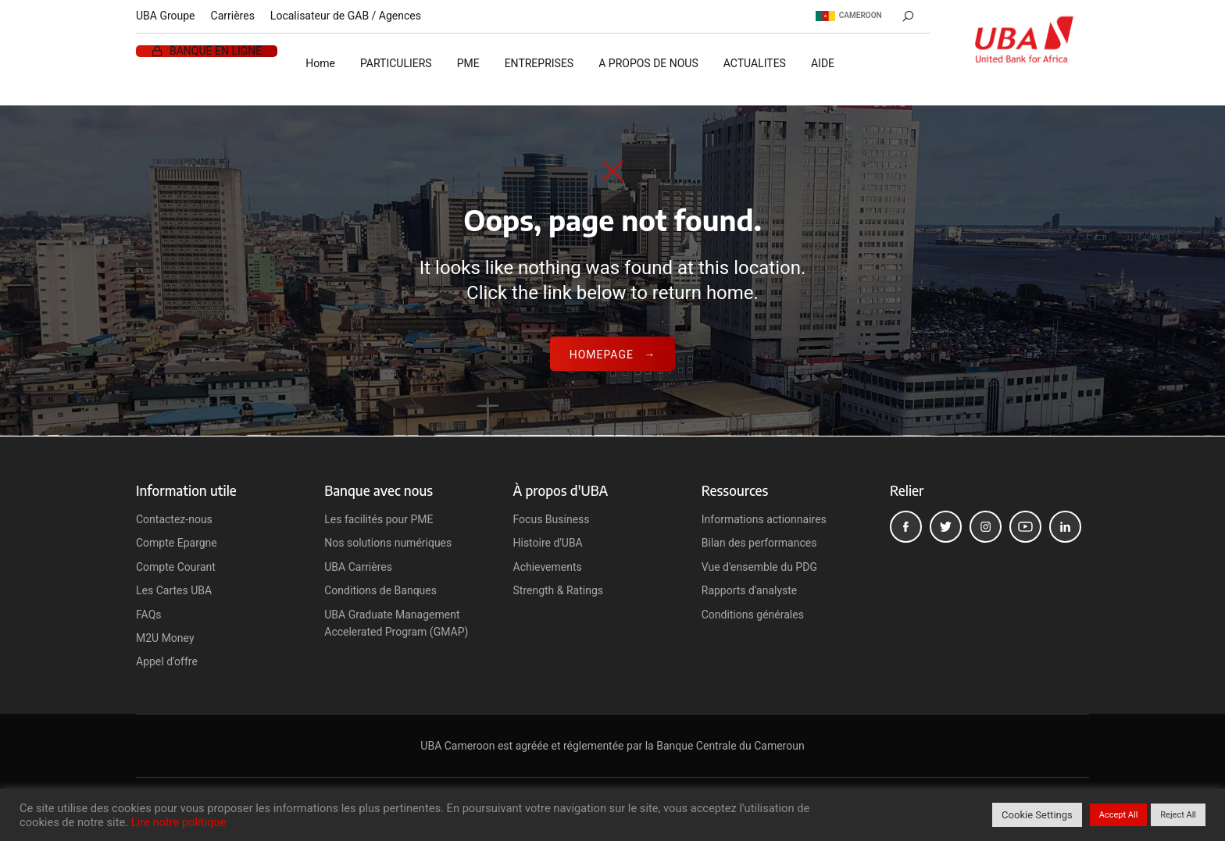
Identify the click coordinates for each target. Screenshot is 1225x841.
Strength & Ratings (558, 590)
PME (468, 63)
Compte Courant (176, 567)
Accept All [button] (1118, 815)
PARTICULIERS (396, 63)
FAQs (149, 614)
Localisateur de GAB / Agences (345, 15)
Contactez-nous (174, 519)
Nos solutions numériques (388, 542)
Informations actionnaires (764, 519)
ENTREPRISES (539, 63)
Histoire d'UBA (548, 542)
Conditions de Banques (380, 590)
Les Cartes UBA (174, 590)
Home (320, 63)
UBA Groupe (165, 15)
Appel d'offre (167, 661)
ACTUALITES (754, 63)
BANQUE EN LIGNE (216, 51)
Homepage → (613, 354)
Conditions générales (753, 614)
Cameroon (849, 15)
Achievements (547, 567)
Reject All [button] (1178, 815)
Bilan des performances (759, 542)
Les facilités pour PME (378, 519)
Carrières (233, 15)
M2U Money (165, 638)
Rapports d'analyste (750, 590)
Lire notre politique (178, 822)
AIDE (822, 63)
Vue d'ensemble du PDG (759, 567)
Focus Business (551, 519)
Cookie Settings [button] (1037, 815)
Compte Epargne (176, 542)
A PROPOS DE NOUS (648, 63)
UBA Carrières (358, 567)
